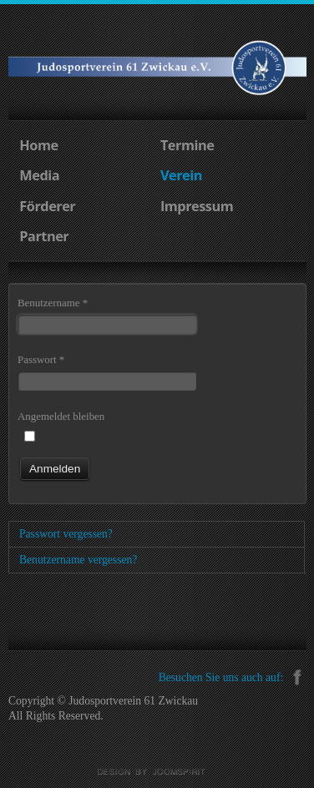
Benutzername (53, 302)
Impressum (196, 206)
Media (39, 175)
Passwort (41, 359)
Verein (181, 175)
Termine (187, 145)
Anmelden (54, 468)
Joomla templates (157, 772)
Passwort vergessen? (66, 534)
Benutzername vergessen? (78, 559)
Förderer (47, 206)
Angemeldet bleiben (61, 416)
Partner (43, 236)
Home (38, 145)
